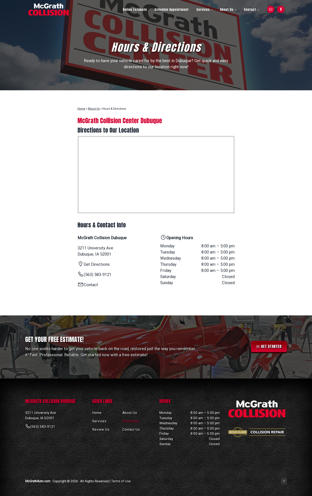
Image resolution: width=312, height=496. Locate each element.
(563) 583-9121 (42, 427)
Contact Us (131, 429)
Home (81, 108)
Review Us (100, 429)
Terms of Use (121, 481)
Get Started (271, 346)
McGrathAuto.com (37, 481)
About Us (94, 108)
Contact (91, 284)
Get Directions (97, 264)
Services (99, 421)
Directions (130, 421)
